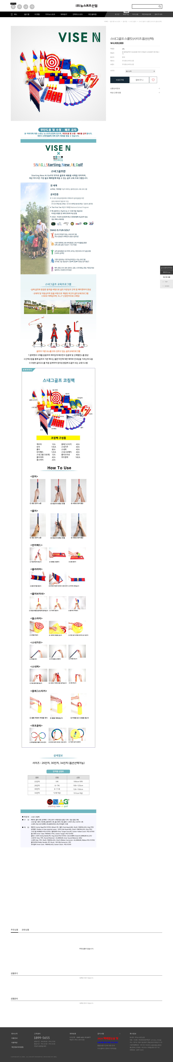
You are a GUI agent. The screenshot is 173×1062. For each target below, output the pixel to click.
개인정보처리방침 (17, 1047)
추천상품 (14, 930)
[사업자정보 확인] (155, 1045)
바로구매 (120, 80)
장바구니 (139, 80)
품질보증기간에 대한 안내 (106, 1045)
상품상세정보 (115, 88)
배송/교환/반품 (115, 92)
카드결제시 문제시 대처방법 (106, 1048)
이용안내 (14, 1038)
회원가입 (126, 14)
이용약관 (14, 1043)
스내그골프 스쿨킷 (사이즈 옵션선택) (150, 21)
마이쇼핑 (135, 14)
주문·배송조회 (146, 14)
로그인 (117, 14)
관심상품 (153, 80)
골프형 (125, 21)
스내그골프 (132, 21)
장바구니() (158, 14)
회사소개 (14, 1034)
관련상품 (25, 930)
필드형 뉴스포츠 (115, 21)
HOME (106, 21)
